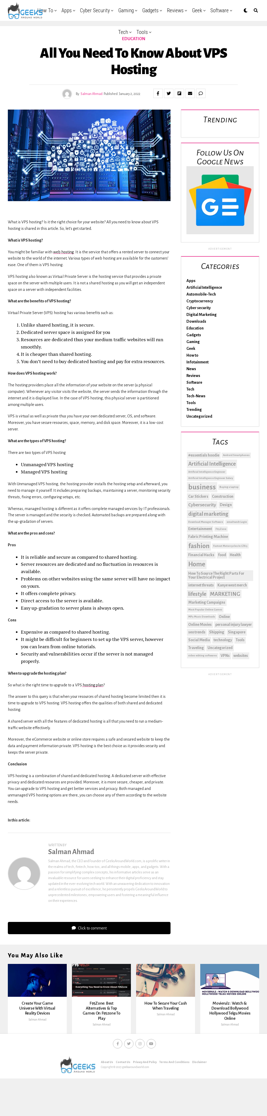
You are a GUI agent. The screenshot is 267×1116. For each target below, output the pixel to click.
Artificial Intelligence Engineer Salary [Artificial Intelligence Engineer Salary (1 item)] (210, 478)
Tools (142, 32)
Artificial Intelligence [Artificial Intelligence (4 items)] (212, 464)
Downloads (196, 321)
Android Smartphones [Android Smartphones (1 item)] (236, 455)
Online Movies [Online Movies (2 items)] (200, 624)
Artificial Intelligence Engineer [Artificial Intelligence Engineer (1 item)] (206, 471)
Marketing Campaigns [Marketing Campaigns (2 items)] (206, 602)
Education (195, 328)
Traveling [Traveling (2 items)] (196, 648)
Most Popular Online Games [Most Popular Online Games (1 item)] (205, 609)
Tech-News (195, 396)
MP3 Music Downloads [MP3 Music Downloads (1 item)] (201, 616)
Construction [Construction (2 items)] (222, 496)
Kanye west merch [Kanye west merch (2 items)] (232, 585)
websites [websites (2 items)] (240, 655)
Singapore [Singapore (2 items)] (236, 632)
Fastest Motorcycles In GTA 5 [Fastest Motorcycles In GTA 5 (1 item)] (230, 545)
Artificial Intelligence (204, 287)
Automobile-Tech (201, 294)
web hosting (63, 252)
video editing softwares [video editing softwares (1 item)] (202, 655)
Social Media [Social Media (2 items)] (199, 640)
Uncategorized (199, 416)
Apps (67, 10)
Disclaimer (199, 1089)
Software (219, 10)
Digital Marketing (201, 315)
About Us (107, 1089)
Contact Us (123, 1089)
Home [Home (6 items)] (196, 564)
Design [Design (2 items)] (226, 505)
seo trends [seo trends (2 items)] (196, 632)
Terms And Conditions (174, 1089)
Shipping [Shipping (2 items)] (216, 632)
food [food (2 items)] (222, 555)
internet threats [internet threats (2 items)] (201, 585)
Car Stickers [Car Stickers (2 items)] (198, 496)
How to (45, 10)
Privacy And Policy (145, 1089)
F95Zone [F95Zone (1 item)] (221, 528)
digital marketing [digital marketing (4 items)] (208, 514)
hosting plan (92, 685)
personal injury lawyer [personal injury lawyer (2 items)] (233, 624)
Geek (197, 10)
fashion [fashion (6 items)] (199, 546)
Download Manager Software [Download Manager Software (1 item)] (205, 521)
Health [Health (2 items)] (235, 555)
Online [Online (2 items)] (224, 617)
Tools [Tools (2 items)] (240, 640)
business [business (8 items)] (202, 487)
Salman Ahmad (91, 94)
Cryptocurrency (199, 301)
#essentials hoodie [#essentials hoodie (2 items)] (203, 455)
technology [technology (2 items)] (223, 640)
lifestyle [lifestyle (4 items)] (197, 594)
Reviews (175, 10)
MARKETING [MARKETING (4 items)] (225, 594)
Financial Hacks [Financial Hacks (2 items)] (201, 555)
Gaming (126, 10)
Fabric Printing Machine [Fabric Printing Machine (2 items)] (208, 537)
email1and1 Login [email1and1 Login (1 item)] (237, 521)
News (191, 369)
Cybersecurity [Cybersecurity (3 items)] (202, 504)
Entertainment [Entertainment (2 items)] (200, 529)
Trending (194, 409)
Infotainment (197, 362)
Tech (123, 32)
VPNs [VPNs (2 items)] (225, 655)
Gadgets (150, 10)
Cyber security (95, 10)
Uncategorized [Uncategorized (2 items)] (220, 648)
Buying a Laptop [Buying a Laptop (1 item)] (229, 486)
